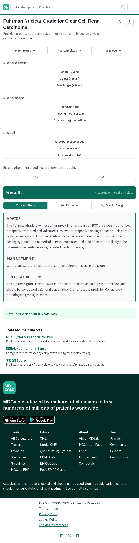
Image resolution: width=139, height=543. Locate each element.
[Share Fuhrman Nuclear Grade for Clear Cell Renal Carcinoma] (130, 22)
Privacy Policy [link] (48, 514)
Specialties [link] (18, 457)
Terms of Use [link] (48, 509)
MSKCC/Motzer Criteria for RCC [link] (29, 337)
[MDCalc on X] (69, 535)
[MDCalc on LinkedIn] (61, 535)
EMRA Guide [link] (48, 463)
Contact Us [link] (87, 463)
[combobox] (65, 7)
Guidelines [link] (18, 463)
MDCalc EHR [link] (20, 470)
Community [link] (118, 445)
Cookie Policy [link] (48, 520)
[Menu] (133, 7)
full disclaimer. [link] (87, 488)
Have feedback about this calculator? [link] (32, 314)
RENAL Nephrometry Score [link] (26, 349)
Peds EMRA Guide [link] (52, 470)
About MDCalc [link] (89, 438)
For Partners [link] (88, 457)
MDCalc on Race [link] (90, 445)
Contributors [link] (119, 457)
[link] (14, 420)
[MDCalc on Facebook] (77, 535)
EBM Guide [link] (48, 457)
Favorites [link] (17, 451)
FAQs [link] (82, 451)
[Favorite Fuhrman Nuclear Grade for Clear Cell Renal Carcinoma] (119, 22)
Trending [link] (17, 445)
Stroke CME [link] (48, 445)
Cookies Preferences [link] (53, 525)
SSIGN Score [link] (16, 360)
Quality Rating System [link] (55, 451)
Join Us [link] (115, 438)
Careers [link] (115, 451)
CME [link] (43, 438)
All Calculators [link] (21, 438)
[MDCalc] (6, 7)
